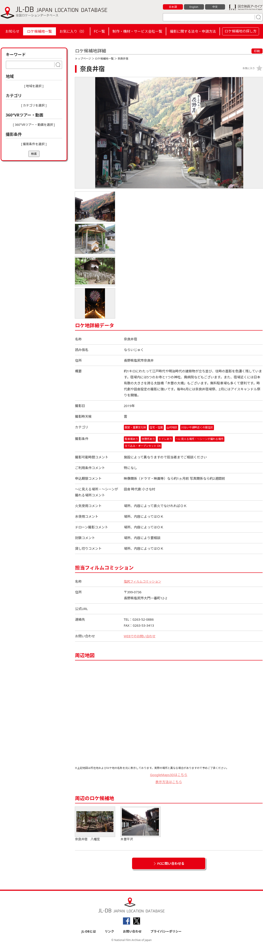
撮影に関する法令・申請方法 (193, 31)
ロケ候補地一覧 (39, 31)
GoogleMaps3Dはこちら (169, 775)
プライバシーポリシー (166, 932)
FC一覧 (99, 31)
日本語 (172, 7)
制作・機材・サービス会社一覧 (137, 31)
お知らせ (12, 31)
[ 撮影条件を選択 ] (34, 144)
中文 (215, 7)
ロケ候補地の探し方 (241, 31)
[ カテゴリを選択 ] (34, 105)
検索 (34, 153)
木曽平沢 (140, 824)
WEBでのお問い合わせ (141, 636)
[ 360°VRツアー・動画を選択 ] (34, 124)
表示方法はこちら (168, 782)
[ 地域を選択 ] (34, 86)
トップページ (83, 58)
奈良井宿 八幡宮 (95, 824)
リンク (109, 932)
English (194, 7)
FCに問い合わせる (171, 863)
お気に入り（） (72, 31)
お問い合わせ (132, 932)
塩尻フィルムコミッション (144, 581)
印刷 (257, 51)
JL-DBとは (88, 932)
